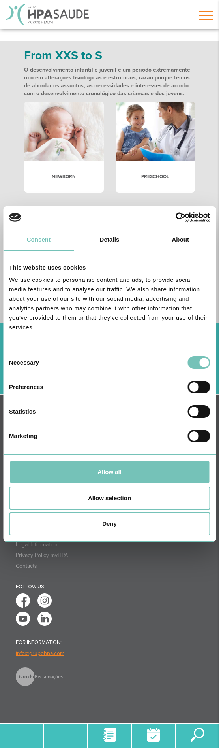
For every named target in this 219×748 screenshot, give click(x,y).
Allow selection (109, 498)
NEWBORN (64, 176)
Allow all (109, 471)
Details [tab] (110, 239)
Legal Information (37, 544)
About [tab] (180, 239)
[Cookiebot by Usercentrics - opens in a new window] (175, 217)
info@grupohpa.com (40, 653)
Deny (109, 523)
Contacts (26, 566)
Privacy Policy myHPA (42, 555)
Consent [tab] (38, 239)
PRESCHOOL (155, 176)
